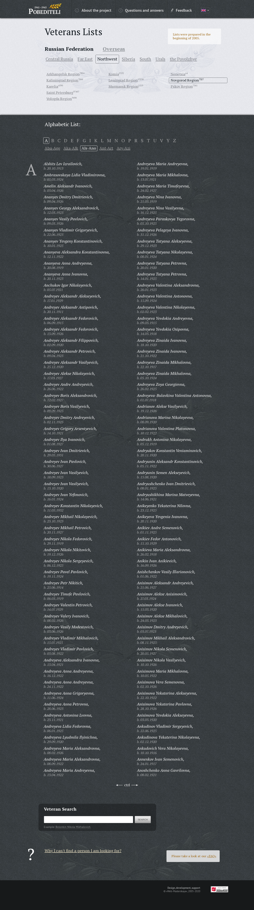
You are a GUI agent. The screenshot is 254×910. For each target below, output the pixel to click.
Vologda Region (59, 98)
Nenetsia (178, 74)
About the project (93, 10)
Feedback (181, 10)
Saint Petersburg (59, 92)
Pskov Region (182, 86)
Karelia (52, 86)
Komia (114, 74)
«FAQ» (211, 856)
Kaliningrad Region (62, 80)
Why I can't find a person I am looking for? (83, 850)
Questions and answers (141, 10)
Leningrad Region (123, 80)
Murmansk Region (123, 86)
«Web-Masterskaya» (176, 891)
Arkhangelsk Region (63, 74)
